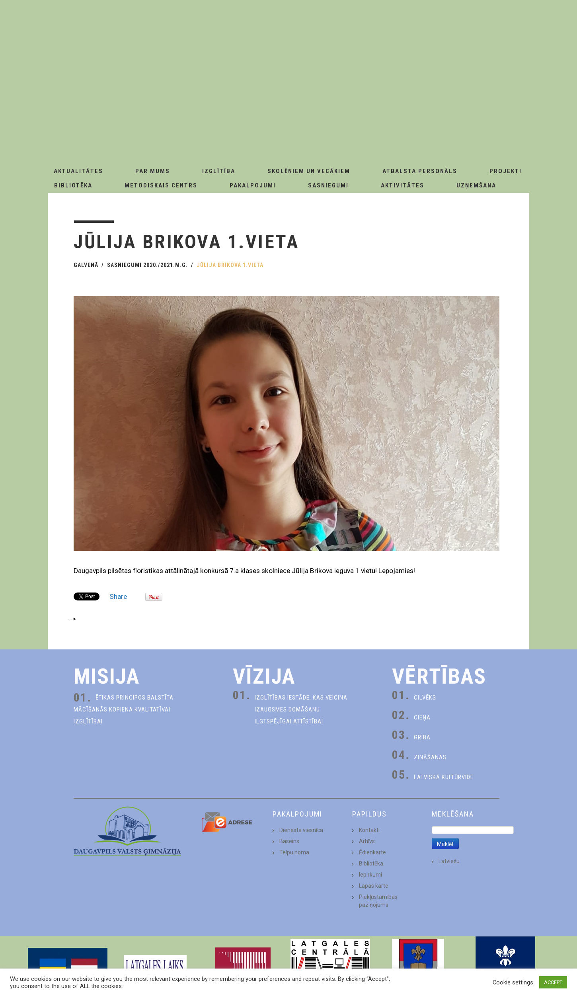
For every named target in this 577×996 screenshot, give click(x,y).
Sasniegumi (328, 185)
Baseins (289, 841)
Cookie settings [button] (513, 982)
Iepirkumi (370, 874)
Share (118, 596)
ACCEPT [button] (553, 982)
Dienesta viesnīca (301, 830)
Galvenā (86, 265)
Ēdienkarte (372, 852)
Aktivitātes (402, 185)
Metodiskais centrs (161, 185)
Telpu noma (294, 852)
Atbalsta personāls (419, 171)
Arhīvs (367, 841)
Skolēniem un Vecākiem (308, 171)
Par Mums (152, 171)
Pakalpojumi (253, 185)
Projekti (505, 171)
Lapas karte (373, 886)
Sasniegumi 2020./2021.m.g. (147, 265)
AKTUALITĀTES (78, 171)
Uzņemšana (476, 185)
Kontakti (369, 830)
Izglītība (218, 171)
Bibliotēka (73, 185)
